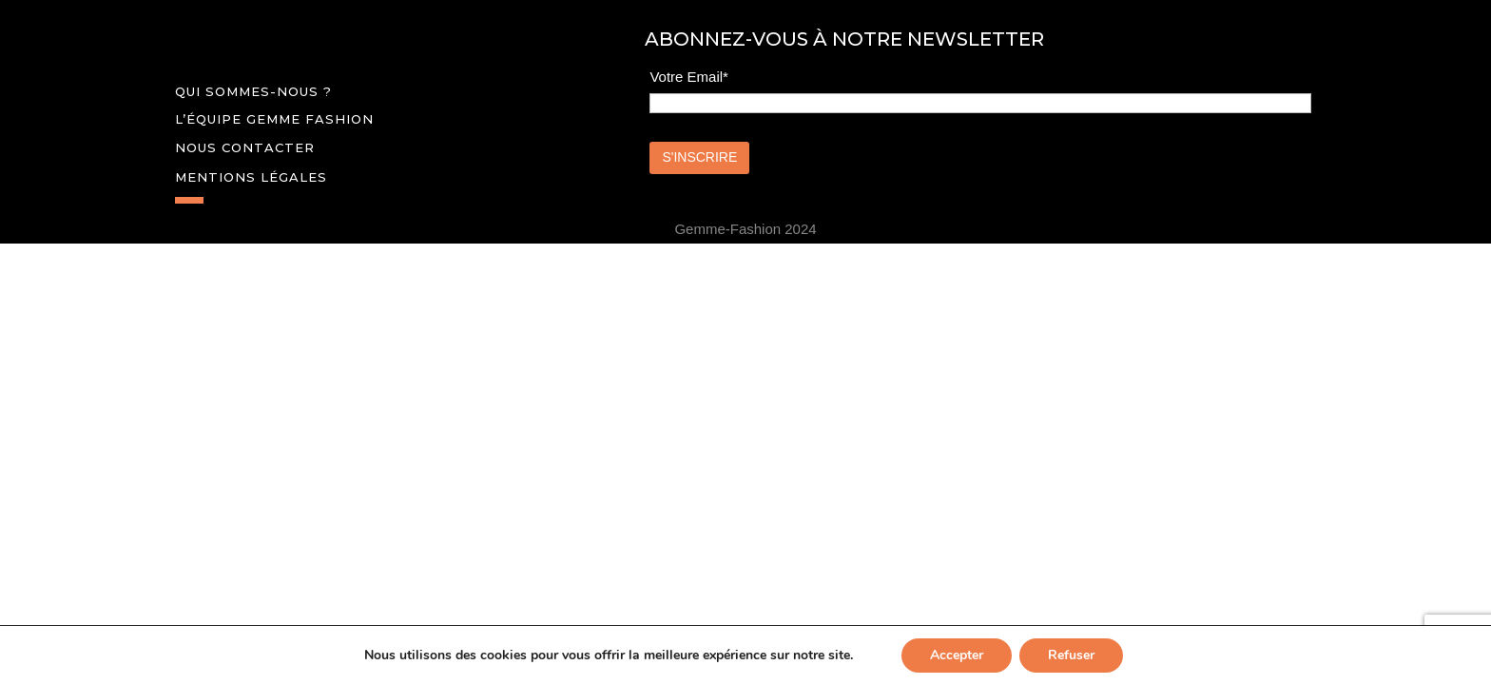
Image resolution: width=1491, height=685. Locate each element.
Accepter (956, 655)
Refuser (1071, 655)
